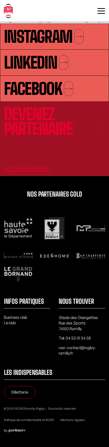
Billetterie (20, 392)
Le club (10, 322)
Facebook (38, 88)
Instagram (44, 36)
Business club (16, 317)
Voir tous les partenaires (27, 167)
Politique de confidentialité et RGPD (29, 420)
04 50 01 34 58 (78, 338)
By (14, 430)
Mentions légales (72, 420)
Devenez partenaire (54, 121)
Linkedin (36, 62)
